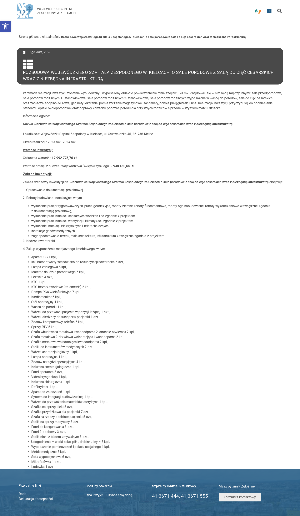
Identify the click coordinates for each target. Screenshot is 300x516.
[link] (5, 26)
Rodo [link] (22, 494)
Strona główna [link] (29, 37)
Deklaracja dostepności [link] (36, 499)
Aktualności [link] (50, 37)
